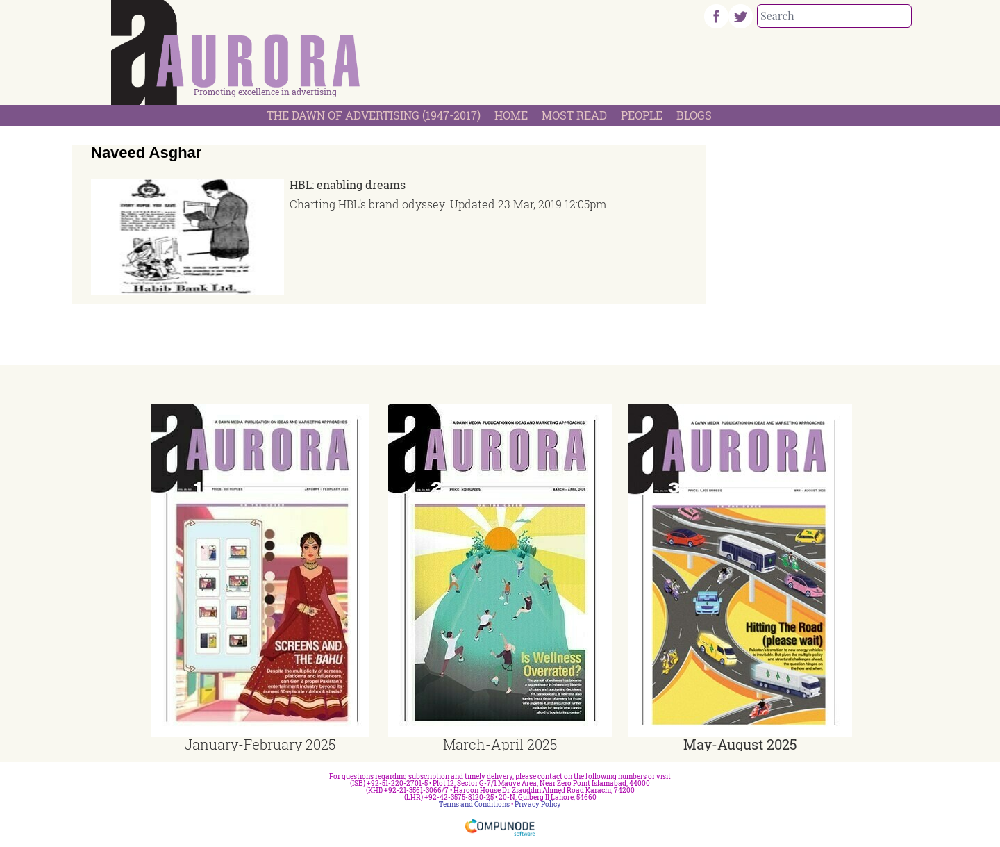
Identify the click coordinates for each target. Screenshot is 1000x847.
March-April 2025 (500, 744)
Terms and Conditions (474, 804)
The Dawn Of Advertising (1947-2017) (374, 115)
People (641, 115)
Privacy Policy (538, 804)
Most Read (574, 115)
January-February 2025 (260, 744)
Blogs (694, 115)
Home (511, 115)
